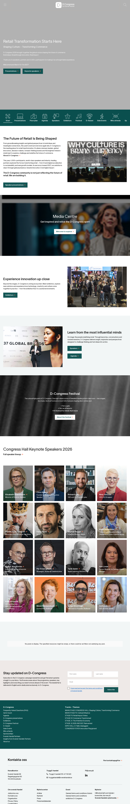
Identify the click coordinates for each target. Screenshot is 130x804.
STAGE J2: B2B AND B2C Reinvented (78, 723)
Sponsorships (8, 734)
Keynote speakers (32, 75)
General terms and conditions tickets (79, 793)
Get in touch (7, 713)
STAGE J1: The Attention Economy (77, 721)
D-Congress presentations (13, 718)
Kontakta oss (13, 796)
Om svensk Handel (15, 790)
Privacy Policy (13, 801)
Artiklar (39, 793)
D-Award (89, 117)
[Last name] (106, 678)
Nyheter (40, 796)
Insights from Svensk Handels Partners (17, 739)
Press (39, 798)
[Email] (92, 686)
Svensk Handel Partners (11, 736)
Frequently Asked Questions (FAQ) (15, 710)
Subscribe (111, 694)
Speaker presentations (14, 189)
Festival (79, 117)
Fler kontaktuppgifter (111, 760)
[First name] (79, 678)
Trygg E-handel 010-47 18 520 (59, 774)
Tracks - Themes (72, 707)
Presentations (11, 75)
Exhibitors (68, 117)
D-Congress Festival (10, 723)
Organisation (12, 798)
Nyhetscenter (42, 790)
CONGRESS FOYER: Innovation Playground (81, 728)
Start (7, 117)
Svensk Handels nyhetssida (105, 798)
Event (68, 790)
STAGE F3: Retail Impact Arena (76, 715)
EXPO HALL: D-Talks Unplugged (76, 726)
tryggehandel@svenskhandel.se (59, 777)
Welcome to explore (64, 231)
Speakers (56, 117)
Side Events (101, 117)
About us (6, 741)
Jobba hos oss (13, 793)
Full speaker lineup (12, 459)
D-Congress (8, 707)
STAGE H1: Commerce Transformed (78, 718)
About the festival (64, 417)
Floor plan (34, 117)
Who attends (115, 117)
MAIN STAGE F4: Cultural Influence (77, 713)
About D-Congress (10, 160)
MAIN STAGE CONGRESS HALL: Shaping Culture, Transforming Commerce (92, 710)
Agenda (45, 117)
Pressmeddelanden (44, 801)
